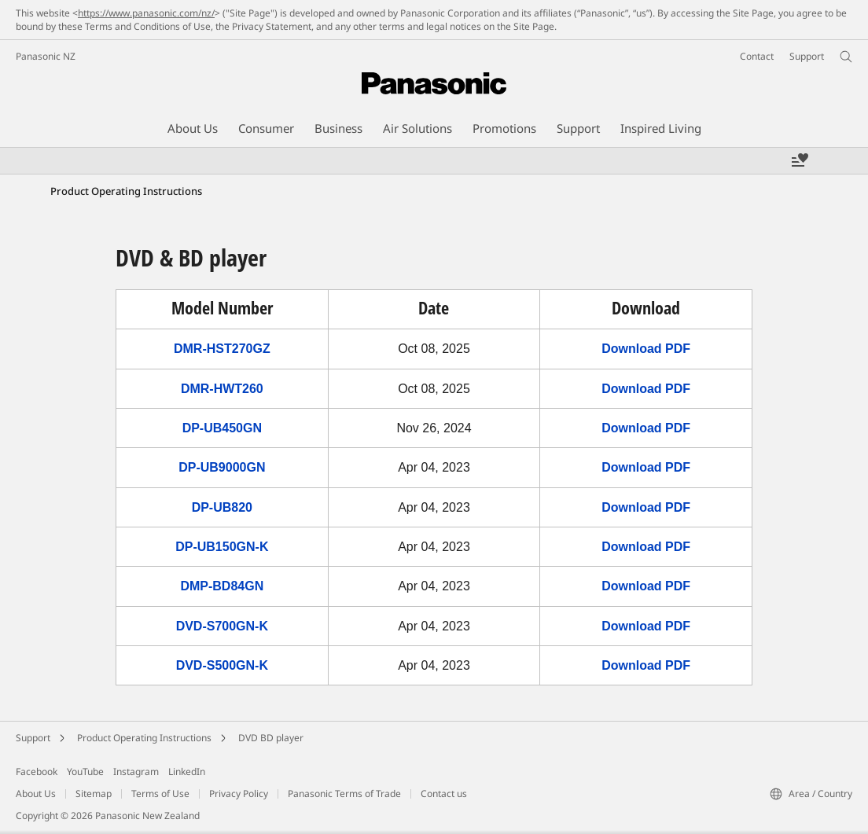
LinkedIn (186, 771)
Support (33, 737)
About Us (36, 793)
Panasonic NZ (45, 56)
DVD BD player (270, 737)
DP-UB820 (222, 507)
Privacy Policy (238, 793)
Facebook (36, 771)
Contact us (444, 793)
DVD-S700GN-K (222, 626)
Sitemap (93, 793)
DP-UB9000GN (221, 467)
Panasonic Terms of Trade (344, 793)
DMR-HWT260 (222, 388)
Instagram (136, 771)
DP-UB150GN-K (221, 546)
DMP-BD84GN (221, 586)
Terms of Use (160, 793)
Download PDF (645, 348)
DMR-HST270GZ (222, 348)
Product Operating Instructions (144, 737)
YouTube (85, 771)
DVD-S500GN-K (222, 665)
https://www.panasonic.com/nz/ (146, 13)
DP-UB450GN (222, 428)
